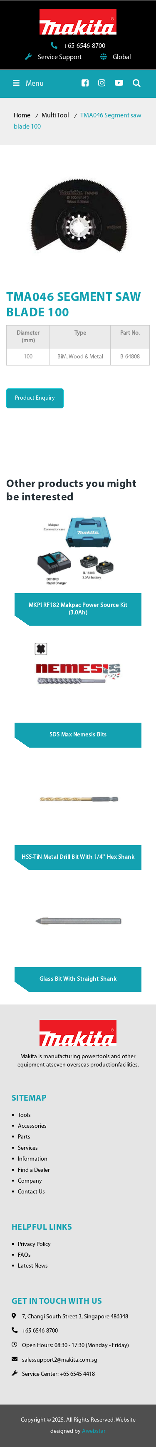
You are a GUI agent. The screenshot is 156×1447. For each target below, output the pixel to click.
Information (32, 1159)
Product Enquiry (35, 398)
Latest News (33, 1266)
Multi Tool (55, 115)
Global (115, 57)
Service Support (53, 57)
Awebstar (94, 1431)
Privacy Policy (34, 1244)
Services (28, 1148)
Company (30, 1181)
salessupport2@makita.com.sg (59, 1360)
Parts (24, 1137)
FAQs (24, 1255)
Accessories (32, 1126)
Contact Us (31, 1192)
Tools (24, 1115)
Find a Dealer (34, 1170)
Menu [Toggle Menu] (28, 83)
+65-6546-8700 (78, 46)
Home (22, 115)
